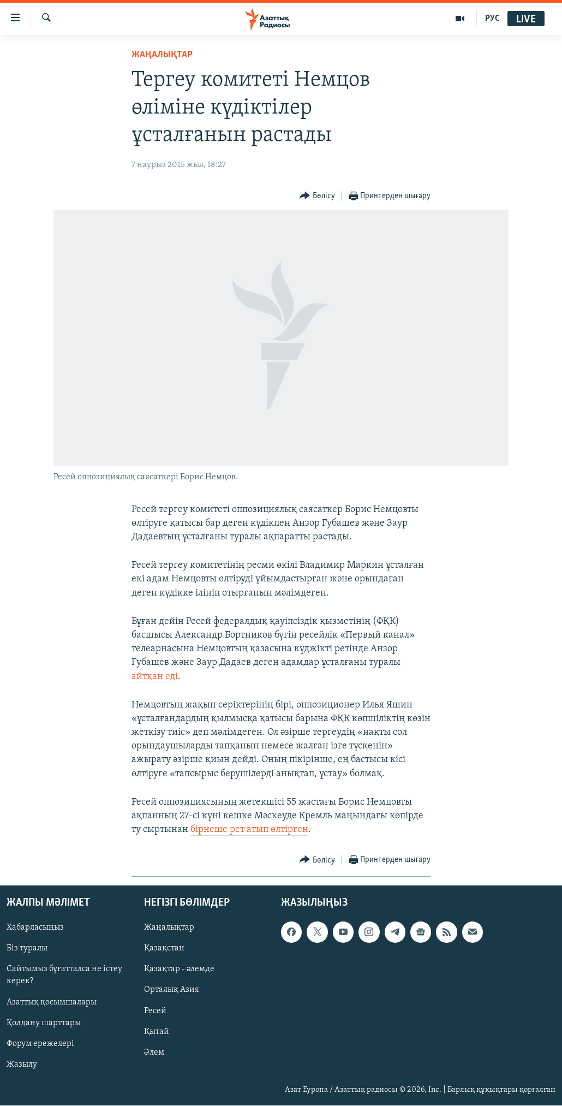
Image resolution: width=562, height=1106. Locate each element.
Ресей (155, 1011)
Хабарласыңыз (35, 928)
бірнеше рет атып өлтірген (249, 829)
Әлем (154, 1052)
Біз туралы (27, 948)
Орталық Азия (171, 990)
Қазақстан (164, 948)
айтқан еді (154, 676)
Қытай (156, 1031)
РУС (492, 18)
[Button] (317, 196)
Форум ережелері (40, 1043)
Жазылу (22, 1064)
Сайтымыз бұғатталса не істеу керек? (64, 975)
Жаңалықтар (169, 928)
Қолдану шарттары (44, 1023)
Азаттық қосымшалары (52, 1002)
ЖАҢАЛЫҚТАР (162, 55)
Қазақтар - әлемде (179, 969)
